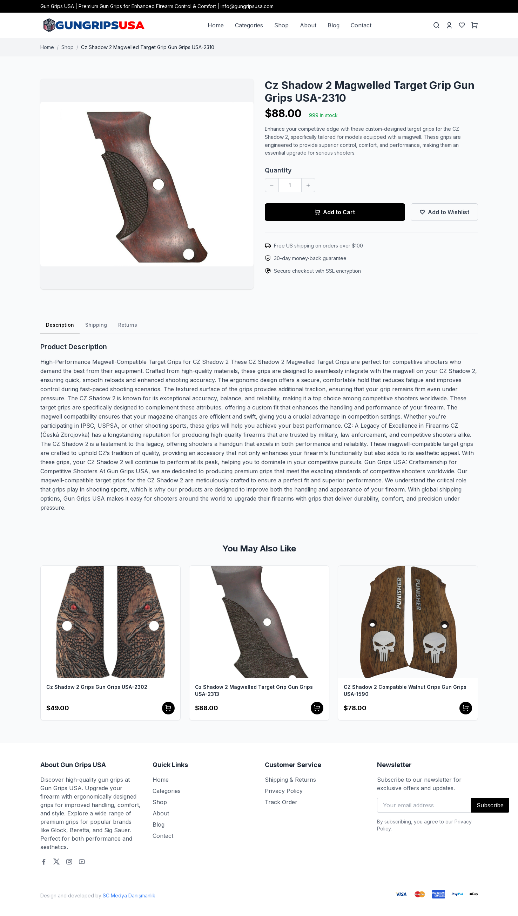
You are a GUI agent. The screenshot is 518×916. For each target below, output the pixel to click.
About (308, 25)
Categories (249, 25)
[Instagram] (69, 862)
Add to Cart (335, 212)
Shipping (96, 325)
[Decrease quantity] (272, 185)
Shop (281, 25)
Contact (361, 25)
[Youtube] (81, 862)
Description (60, 325)
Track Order (281, 802)
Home (216, 25)
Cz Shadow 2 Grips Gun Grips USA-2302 (96, 687)
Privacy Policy (284, 790)
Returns (127, 325)
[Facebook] (43, 862)
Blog (333, 25)
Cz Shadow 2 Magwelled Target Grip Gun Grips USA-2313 (254, 690)
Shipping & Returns (290, 779)
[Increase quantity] (308, 185)
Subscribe (490, 805)
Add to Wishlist (444, 212)
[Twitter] (56, 862)
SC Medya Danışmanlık (129, 895)
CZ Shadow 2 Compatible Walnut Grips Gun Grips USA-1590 (405, 690)
